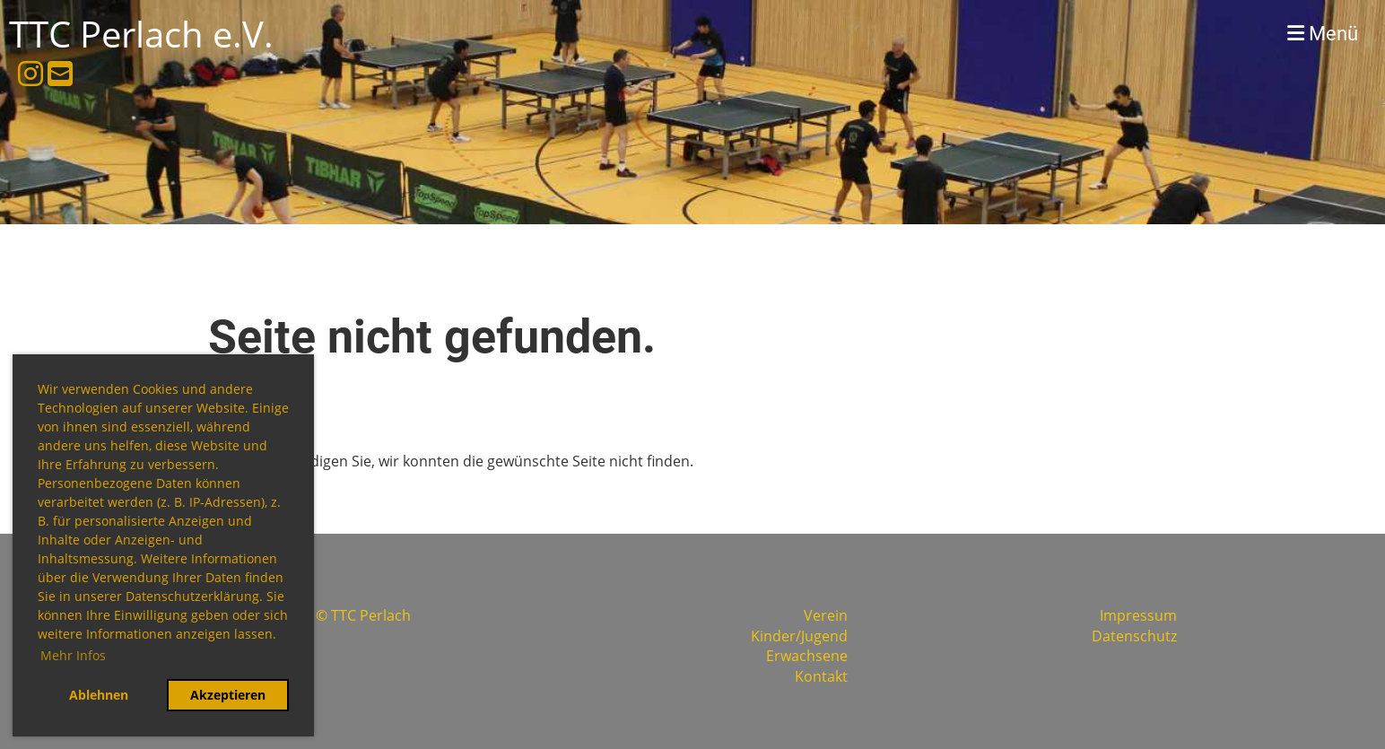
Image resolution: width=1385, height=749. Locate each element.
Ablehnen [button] (98, 694)
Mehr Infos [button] (73, 655)
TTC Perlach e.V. (141, 33)
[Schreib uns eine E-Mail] (60, 73)
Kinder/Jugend (799, 636)
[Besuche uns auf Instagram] (30, 73)
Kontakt (821, 676)
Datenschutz (1134, 636)
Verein (826, 615)
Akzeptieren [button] (228, 694)
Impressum (1138, 615)
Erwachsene (807, 656)
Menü (1322, 33)
